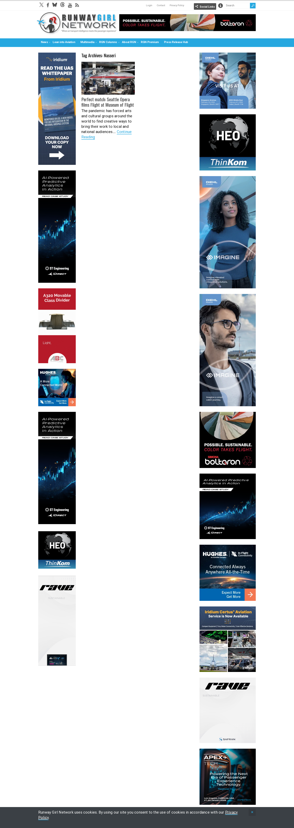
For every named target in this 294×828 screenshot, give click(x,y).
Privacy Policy (177, 5)
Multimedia (87, 42)
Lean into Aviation (64, 42)
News (44, 42)
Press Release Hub (176, 42)
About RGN (129, 42)
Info (220, 5)
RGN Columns (108, 42)
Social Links (207, 6)
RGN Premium (150, 42)
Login (149, 5)
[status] (252, 812)
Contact (161, 5)
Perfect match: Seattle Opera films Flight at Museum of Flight (107, 102)
